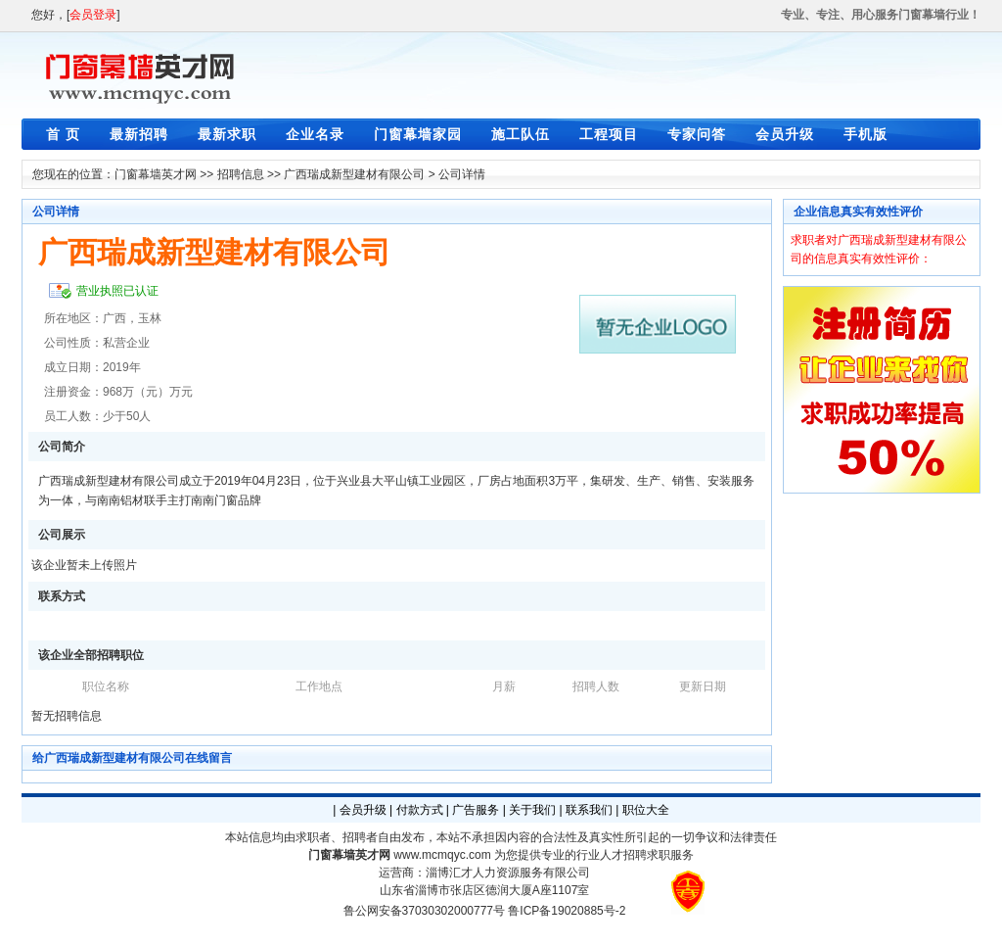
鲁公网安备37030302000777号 (424, 911)
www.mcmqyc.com (441, 855)
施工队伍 (520, 134)
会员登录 (92, 15)
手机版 (865, 134)
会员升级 (784, 134)
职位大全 (645, 810)
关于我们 (532, 810)
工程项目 (608, 134)
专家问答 (696, 134)
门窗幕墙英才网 (155, 174)
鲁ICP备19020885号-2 (566, 911)
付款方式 (419, 810)
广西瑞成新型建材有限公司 (354, 174)
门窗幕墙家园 (418, 134)
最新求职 (227, 134)
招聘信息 (240, 174)
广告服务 (475, 810)
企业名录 (315, 134)
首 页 (63, 134)
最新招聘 (139, 134)
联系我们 (589, 810)
